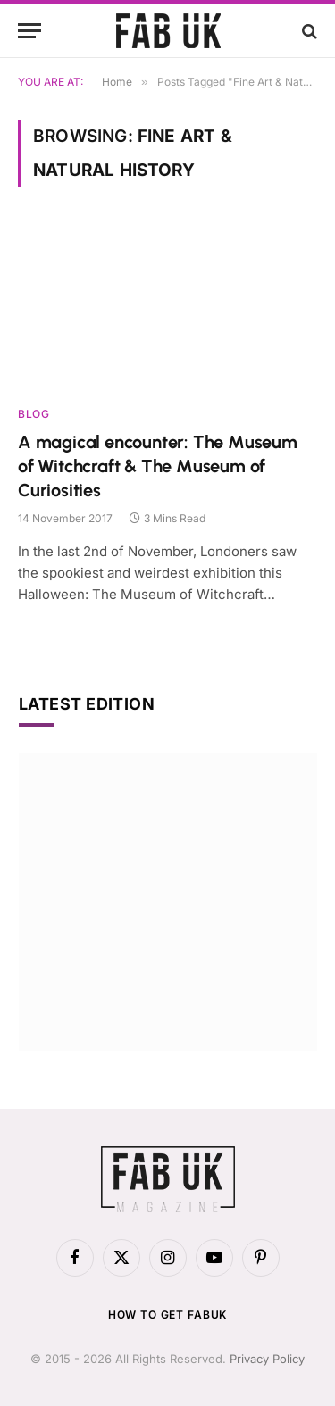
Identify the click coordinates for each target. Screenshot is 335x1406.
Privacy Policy (267, 1359)
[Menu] (29, 31)
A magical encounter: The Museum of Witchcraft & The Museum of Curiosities (157, 466)
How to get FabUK (167, 1314)
